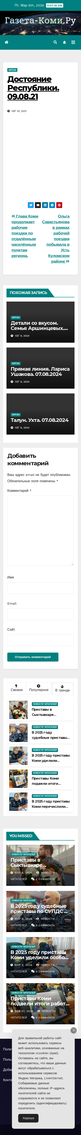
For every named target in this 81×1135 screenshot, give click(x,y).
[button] (55, 42)
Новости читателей (45, 704)
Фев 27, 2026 (24, 1011)
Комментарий (19, 491)
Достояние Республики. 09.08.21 (33, 87)
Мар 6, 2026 (23, 872)
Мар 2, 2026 (23, 965)
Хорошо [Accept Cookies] (28, 1118)
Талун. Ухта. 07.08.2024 (39, 420)
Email (12, 603)
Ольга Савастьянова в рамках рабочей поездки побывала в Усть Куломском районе (55, 239)
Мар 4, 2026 (23, 918)
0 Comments (45, 879)
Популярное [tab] (38, 688)
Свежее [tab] (16, 688)
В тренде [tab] (62, 688)
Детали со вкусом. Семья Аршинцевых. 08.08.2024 (37, 328)
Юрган (12, 70)
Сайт (11, 630)
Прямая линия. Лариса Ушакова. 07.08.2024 (40, 371)
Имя (10, 577)
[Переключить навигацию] (73, 42)
